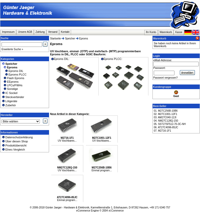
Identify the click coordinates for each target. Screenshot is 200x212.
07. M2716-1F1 (162, 130)
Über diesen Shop (15, 141)
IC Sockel (9, 92)
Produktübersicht (14, 145)
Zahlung (40, 31)
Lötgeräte (9, 101)
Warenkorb (166, 32)
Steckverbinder (13, 97)
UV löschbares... (67, 140)
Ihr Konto (151, 32)
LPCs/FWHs (12, 85)
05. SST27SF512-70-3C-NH (170, 124)
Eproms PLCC (14, 74)
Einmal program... (102, 170)
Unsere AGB (25, 31)
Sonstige (10, 88)
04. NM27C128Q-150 (166, 120)
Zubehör (9, 105)
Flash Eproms (13, 78)
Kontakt (65, 31)
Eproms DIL (12, 70)
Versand (52, 31)
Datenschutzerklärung (17, 137)
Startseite (55, 38)
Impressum (8, 31)
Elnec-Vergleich (13, 149)
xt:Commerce (116, 210)
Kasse (178, 32)
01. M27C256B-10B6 (166, 110)
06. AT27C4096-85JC (166, 127)
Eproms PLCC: (124, 76)
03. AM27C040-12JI (165, 117)
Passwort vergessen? (165, 77)
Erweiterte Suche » (12, 49)
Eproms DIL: (74, 76)
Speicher (70, 38)
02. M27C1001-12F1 (165, 114)
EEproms (10, 81)
